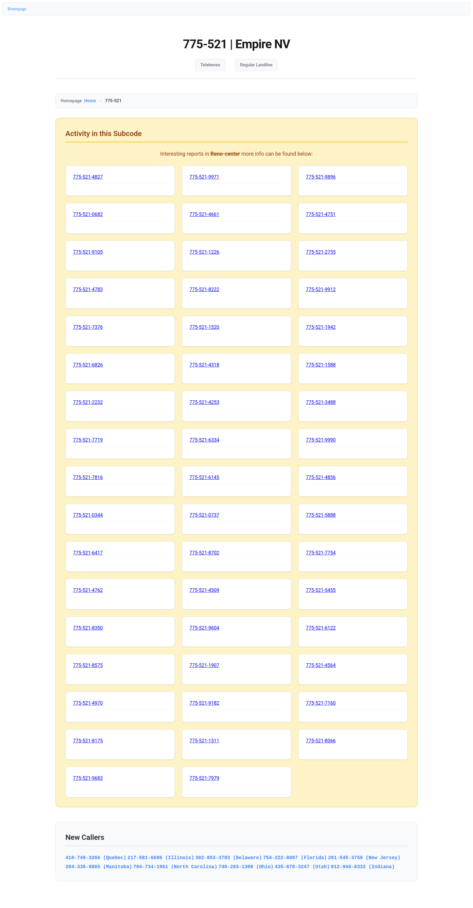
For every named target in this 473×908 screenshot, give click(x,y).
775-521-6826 (88, 365)
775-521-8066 (321, 741)
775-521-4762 (88, 590)
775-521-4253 (204, 402)
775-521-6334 (204, 440)
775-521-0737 (204, 515)
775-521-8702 (204, 553)
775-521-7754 (321, 553)
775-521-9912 (321, 289)
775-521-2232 (88, 402)
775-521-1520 (204, 327)
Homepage (17, 8)
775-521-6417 (88, 553)
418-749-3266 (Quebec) (95, 857)
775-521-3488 (321, 402)
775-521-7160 (321, 703)
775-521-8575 (88, 665)
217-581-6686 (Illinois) (161, 857)
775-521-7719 (88, 440)
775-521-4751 (321, 214)
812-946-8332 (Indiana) (363, 866)
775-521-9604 (204, 628)
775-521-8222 (204, 289)
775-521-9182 (204, 703)
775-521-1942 (321, 327)
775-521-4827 (88, 177)
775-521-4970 (88, 703)
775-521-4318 (204, 365)
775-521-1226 (204, 252)
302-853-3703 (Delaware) (228, 857)
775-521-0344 (88, 515)
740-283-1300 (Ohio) (245, 866)
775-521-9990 (321, 440)
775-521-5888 (321, 515)
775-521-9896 (321, 177)
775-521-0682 (88, 214)
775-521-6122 (321, 628)
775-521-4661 (204, 214)
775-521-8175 (88, 741)
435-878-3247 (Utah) (302, 866)
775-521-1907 (204, 665)
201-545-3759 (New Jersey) (364, 857)
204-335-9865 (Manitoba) (98, 866)
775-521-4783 (88, 289)
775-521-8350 (88, 628)
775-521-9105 (88, 252)
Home (90, 100)
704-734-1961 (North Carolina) (175, 866)
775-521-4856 (321, 477)
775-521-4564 (321, 665)
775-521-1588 (321, 365)
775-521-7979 (204, 778)
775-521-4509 (204, 590)
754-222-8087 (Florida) (295, 857)
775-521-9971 (204, 177)
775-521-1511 (204, 741)
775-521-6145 (204, 477)
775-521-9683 (88, 778)
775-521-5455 (321, 590)
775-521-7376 (88, 327)
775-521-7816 (88, 477)
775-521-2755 (321, 252)
